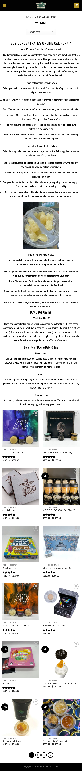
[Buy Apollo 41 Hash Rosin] (61, 601)
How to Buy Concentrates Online (41, 146)
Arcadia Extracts (9, 510)
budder (38, 387)
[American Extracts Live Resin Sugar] (61, 428)
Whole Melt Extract (46, 271)
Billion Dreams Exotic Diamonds (57, 568)
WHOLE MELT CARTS (61, 302)
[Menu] (4, 5)
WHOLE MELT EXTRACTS (15, 302)
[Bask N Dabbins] (20, 544)
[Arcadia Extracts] (20, 486)
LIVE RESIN (46, 302)
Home (28, 16)
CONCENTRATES (44, 306)
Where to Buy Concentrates (41, 254)
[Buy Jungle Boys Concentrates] (61, 717)
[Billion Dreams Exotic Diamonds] (61, 544)
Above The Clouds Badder (13, 452)
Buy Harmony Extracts (11, 741)
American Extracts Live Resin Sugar (58, 452)
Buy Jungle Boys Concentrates (56, 741)
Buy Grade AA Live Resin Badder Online (59, 683)
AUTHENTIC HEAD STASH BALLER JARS (59, 510)
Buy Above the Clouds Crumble (15, 625)
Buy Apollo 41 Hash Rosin (54, 625)
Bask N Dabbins (9, 568)
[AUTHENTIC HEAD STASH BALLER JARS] (61, 486)
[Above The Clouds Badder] (20, 428)
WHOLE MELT (34, 302)
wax (32, 387)
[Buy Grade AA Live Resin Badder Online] (61, 659)
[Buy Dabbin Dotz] (20, 659)
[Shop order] (41, 32)
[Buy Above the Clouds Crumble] (20, 601)
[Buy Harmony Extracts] (20, 717)
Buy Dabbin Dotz (9, 683)
